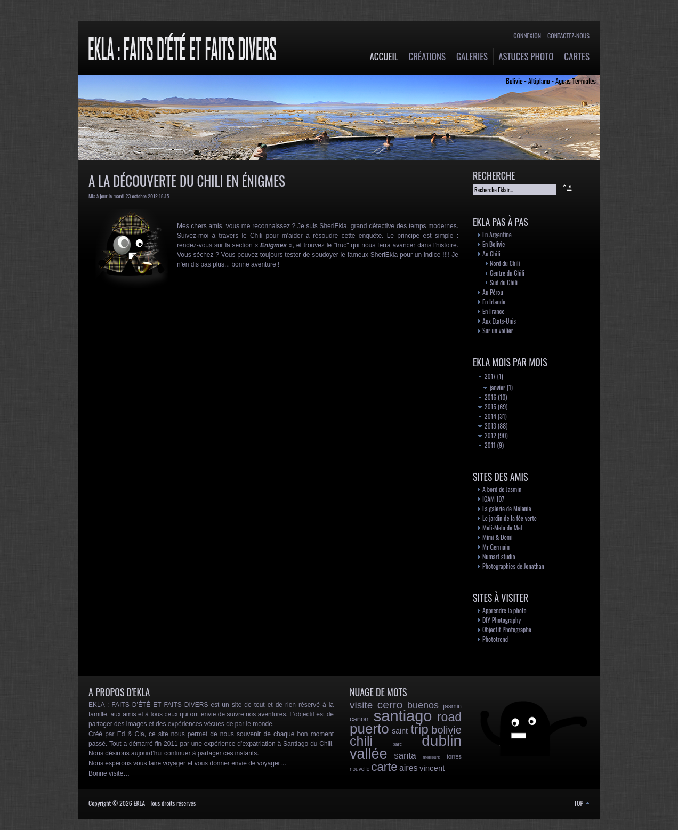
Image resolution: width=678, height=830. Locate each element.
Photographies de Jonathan (513, 565)
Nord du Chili (505, 263)
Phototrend (495, 638)
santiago (403, 715)
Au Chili (491, 253)
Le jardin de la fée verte (509, 517)
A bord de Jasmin (501, 489)
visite (361, 705)
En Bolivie (493, 243)
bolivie (446, 730)
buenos (423, 705)
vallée (369, 754)
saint (400, 731)
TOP (582, 803)
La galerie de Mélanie (506, 508)
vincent (432, 767)
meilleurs (431, 757)
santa (405, 756)
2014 (487, 416)
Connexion (527, 35)
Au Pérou (492, 291)
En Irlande (493, 301)
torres (454, 756)
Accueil (384, 56)
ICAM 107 (493, 498)
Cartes (577, 56)
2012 (487, 435)
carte (385, 766)
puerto (369, 729)
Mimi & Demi (497, 537)
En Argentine (497, 234)
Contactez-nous (568, 35)
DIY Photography (501, 619)
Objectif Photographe (506, 629)
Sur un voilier (497, 330)
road (449, 717)
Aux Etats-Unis (499, 320)
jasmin (452, 706)
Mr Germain (496, 546)
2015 (487, 406)
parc (397, 744)
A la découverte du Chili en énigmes (186, 180)
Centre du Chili (507, 272)
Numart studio (498, 556)
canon (359, 719)
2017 (487, 376)
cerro (390, 704)
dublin (442, 740)
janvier (494, 387)
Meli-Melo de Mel (502, 527)
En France (493, 311)
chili (361, 741)
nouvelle (359, 769)
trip (419, 729)
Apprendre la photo (504, 610)
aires (408, 767)
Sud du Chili (504, 282)
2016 (487, 396)
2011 (487, 444)
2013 (487, 425)
